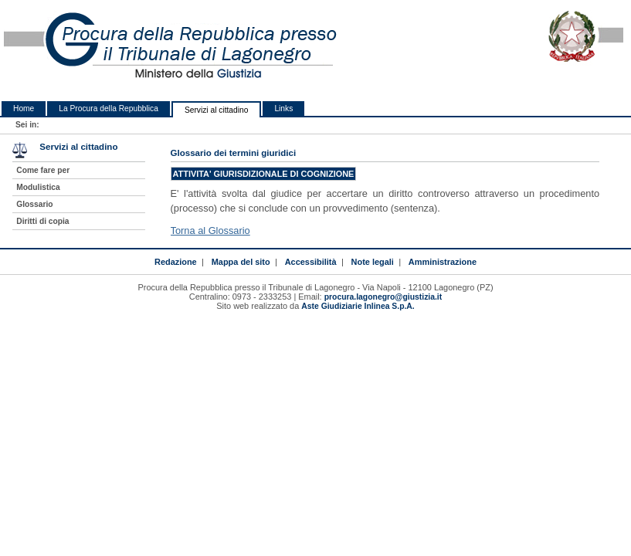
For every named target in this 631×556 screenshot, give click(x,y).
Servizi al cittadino (216, 110)
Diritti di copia (42, 221)
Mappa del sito (241, 261)
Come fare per (43, 170)
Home (23, 108)
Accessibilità (311, 261)
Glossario (34, 204)
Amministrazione (443, 261)
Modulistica (37, 187)
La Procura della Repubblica (108, 108)
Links (283, 108)
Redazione (175, 261)
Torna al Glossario (210, 230)
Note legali (372, 261)
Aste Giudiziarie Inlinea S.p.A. (357, 306)
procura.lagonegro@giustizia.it (383, 297)
